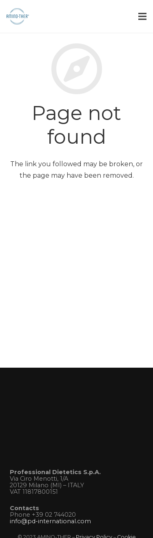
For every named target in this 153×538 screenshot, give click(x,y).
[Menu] (142, 16)
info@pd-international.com (50, 521)
